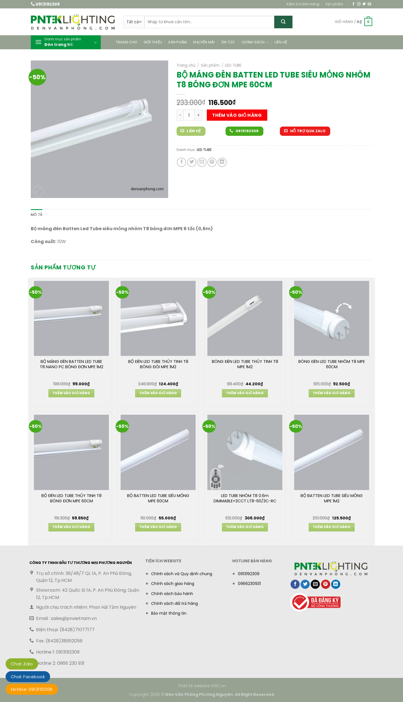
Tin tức (228, 42)
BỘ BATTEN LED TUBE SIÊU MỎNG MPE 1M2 (332, 498)
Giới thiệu (153, 42)
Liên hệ (281, 42)
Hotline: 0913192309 (32, 689)
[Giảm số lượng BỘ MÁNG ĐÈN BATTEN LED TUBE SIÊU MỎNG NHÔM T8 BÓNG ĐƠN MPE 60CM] (180, 115)
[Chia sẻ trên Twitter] (191, 162)
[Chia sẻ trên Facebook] (181, 162)
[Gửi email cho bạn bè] (202, 162)
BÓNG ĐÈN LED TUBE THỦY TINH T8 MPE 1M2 (245, 364)
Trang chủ (126, 42)
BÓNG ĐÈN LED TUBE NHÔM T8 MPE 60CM (331, 364)
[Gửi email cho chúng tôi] (369, 4)
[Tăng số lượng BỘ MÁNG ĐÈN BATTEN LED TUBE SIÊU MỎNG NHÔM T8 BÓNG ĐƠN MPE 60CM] (198, 115)
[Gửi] (283, 22)
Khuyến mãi (204, 42)
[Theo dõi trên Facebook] (353, 4)
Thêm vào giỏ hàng (237, 115)
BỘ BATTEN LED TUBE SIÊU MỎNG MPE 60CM (158, 498)
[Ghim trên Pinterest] (212, 162)
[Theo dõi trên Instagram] (358, 4)
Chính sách (255, 42)
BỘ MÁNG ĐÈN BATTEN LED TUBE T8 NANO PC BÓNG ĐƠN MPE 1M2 (71, 364)
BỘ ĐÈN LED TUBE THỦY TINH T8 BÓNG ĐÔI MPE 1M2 (158, 364)
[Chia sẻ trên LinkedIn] (222, 162)
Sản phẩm (334, 4)
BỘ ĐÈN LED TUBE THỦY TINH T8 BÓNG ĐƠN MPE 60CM (71, 498)
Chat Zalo (22, 664)
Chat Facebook (28, 677)
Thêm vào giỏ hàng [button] (71, 393)
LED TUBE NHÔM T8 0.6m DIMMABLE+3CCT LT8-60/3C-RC (245, 498)
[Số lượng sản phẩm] (189, 115)
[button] (353, 22)
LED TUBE (233, 65)
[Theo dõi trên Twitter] (364, 4)
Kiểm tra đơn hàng (303, 4)
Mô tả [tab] (36, 214)
